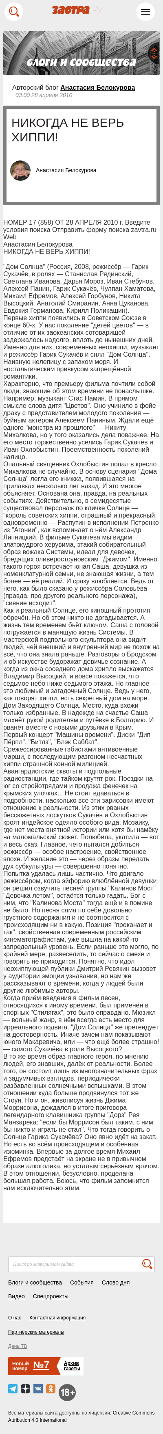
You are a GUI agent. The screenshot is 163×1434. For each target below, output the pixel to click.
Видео (16, 1296)
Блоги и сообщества (35, 1282)
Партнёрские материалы (36, 1332)
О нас (14, 1318)
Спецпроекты (50, 1296)
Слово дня (116, 1282)
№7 (41, 1364)
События (82, 1282)
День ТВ (17, 1346)
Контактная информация (57, 1318)
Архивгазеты (72, 1365)
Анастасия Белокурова (97, 87)
